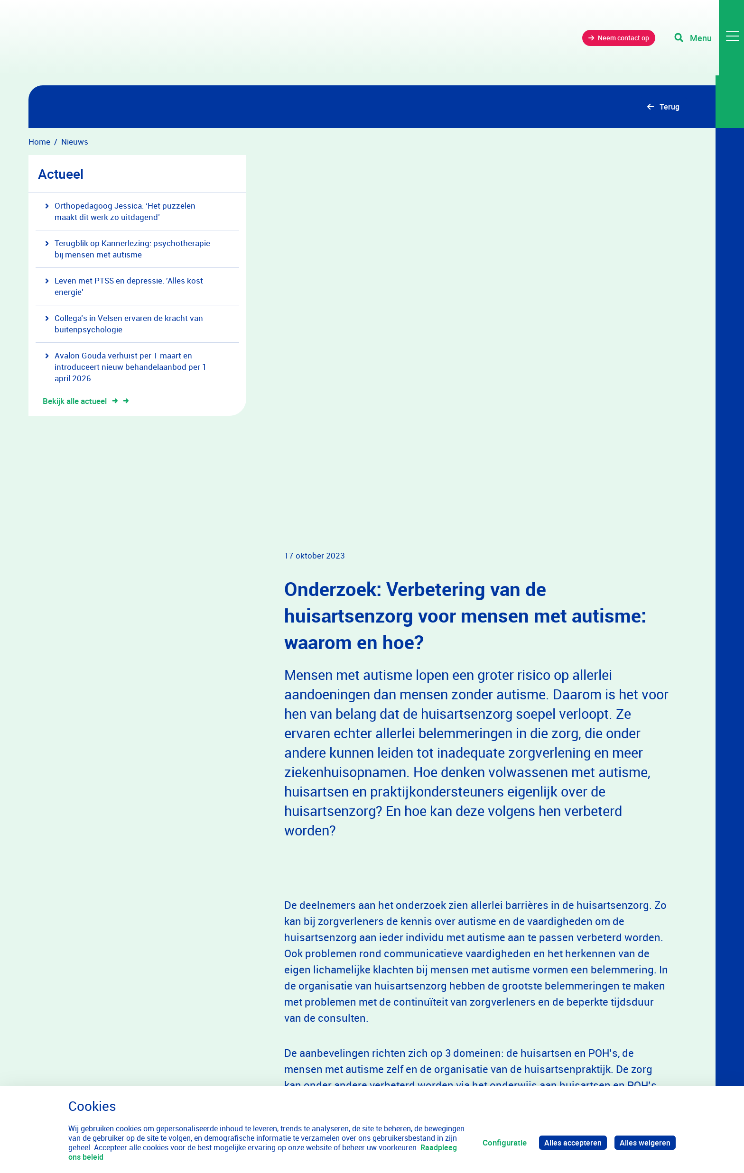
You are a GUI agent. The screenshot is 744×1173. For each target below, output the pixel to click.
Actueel (61, 174)
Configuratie (501, 1142)
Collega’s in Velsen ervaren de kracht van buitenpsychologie (124, 324)
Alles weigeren (644, 1142)
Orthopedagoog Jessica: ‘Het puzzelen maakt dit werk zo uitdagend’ (120, 212)
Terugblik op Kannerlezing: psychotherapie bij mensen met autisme (127, 249)
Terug (669, 106)
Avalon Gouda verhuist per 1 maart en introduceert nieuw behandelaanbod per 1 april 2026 (126, 368)
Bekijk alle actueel (80, 401)
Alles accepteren (570, 1142)
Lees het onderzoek (333, 920)
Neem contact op (610, 42)
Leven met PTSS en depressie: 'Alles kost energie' (124, 287)
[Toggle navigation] (707, 42)
